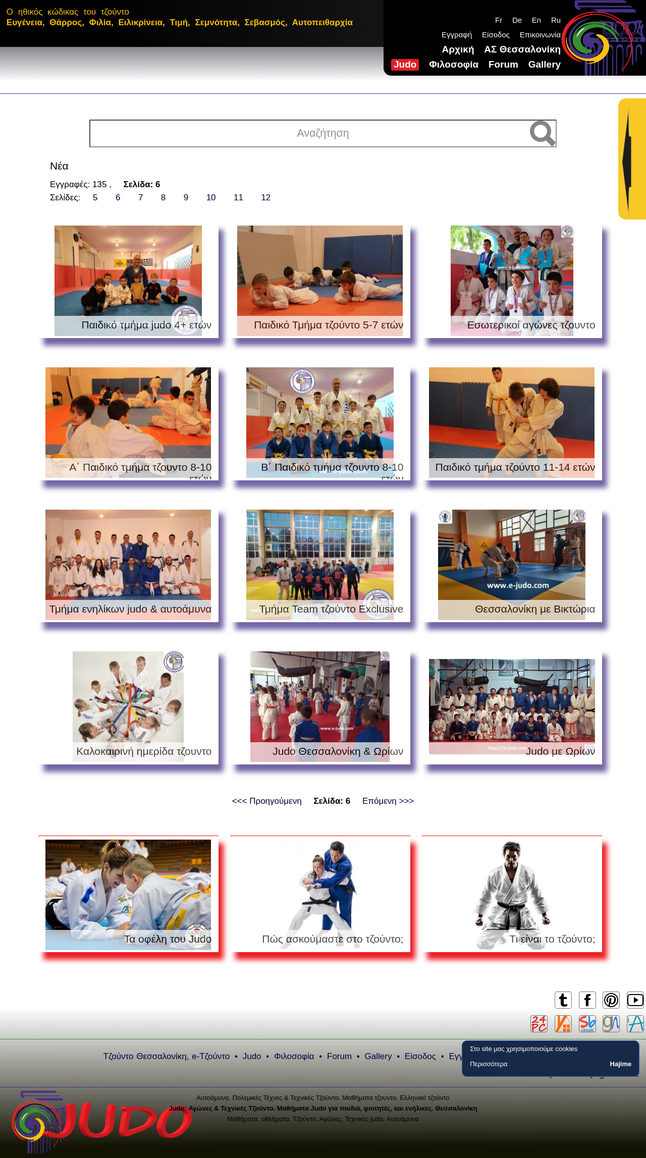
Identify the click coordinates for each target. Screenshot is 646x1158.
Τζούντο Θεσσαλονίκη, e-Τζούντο (166, 1056)
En (536, 20)
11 (238, 197)
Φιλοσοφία (453, 64)
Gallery (544, 64)
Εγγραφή (457, 34)
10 (211, 197)
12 (266, 197)
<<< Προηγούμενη (267, 801)
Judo (405, 64)
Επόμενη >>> (388, 801)
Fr (498, 20)
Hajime (621, 1064)
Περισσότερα (488, 1064)
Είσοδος (496, 34)
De (517, 20)
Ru (556, 20)
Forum (503, 64)
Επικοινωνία (540, 34)
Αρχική (458, 49)
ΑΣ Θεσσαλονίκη (522, 49)
